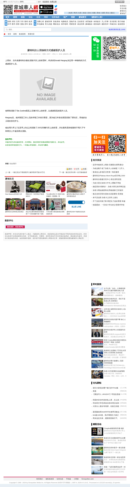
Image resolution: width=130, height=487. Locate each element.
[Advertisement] (91, 8)
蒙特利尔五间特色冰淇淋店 (14, 212)
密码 (21, 2)
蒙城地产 (123, 13)
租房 (70, 13)
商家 (73, 17)
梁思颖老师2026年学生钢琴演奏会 (106, 412)
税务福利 (96, 24)
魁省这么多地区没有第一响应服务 (106, 172)
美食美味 (56, 21)
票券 (18, 24)
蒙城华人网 (4, 34)
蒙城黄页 (82, 17)
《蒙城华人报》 (96, 17)
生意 (80, 13)
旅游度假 (121, 24)
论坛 (30, 17)
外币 (9, 24)
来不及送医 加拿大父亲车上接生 (105, 197)
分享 (77, 169)
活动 (89, 13)
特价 (46, 17)
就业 (84, 13)
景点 (107, 13)
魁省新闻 (22, 34)
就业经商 (80, 24)
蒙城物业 (88, 24)
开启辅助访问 (125, 2)
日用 (18, 21)
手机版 (68, 479)
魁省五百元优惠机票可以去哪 (114, 438)
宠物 (22, 24)
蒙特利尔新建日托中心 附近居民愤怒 (107, 179)
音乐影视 (113, 21)
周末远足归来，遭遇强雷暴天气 (105, 418)
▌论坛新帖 (96, 383)
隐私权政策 (50, 479)
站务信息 (60, 479)
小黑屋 (76, 479)
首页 (7, 17)
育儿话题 (48, 24)
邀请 (70, 169)
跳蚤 (23, 17)
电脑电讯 (64, 21)
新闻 (15, 17)
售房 (75, 13)
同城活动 (113, 24)
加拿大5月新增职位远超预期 (114, 371)
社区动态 (55, 17)
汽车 (22, 21)
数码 (26, 21)
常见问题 (123, 8)
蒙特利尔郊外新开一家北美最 (114, 448)
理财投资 (72, 24)
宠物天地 (72, 21)
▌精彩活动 (96, 424)
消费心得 (40, 21)
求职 (13, 21)
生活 (38, 17)
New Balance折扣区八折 (13, 194)
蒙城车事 (48, 21)
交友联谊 (80, 21)
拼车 (26, 24)
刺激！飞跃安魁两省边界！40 (115, 467)
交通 (103, 13)
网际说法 (56, 24)
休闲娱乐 (96, 21)
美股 (94, 391)
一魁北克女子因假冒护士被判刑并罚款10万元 (28, 172)
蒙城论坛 (123, 11)
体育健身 (88, 21)
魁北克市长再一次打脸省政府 (76, 172)
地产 (65, 17)
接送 (112, 13)
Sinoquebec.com (87, 479)
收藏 (84, 169)
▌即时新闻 (96, 284)
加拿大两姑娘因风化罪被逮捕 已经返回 (108, 190)
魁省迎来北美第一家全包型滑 (114, 457)
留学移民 (64, 24)
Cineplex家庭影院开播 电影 (114, 428)
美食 (98, 13)
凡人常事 (105, 21)
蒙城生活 (9, 179)
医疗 (15, 164)
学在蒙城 (40, 24)
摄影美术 (105, 24)
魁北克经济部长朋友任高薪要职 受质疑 (108, 194)
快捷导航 (119, 2)
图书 (13, 24)
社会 (11, 164)
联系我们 (123, 6)
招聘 (9, 21)
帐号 (5, 2)
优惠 (93, 13)
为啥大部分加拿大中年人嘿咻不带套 (107, 183)
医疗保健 (121, 21)
